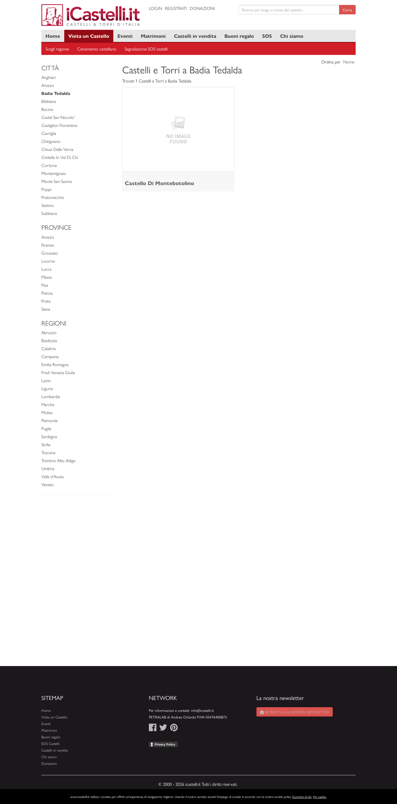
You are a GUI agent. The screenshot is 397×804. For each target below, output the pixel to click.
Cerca (347, 9)
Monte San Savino (56, 181)
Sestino (47, 205)
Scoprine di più (302, 796)
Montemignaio (53, 173)
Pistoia (47, 293)
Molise (46, 412)
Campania (50, 356)
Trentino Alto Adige (58, 460)
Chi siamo (291, 35)
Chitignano (50, 141)
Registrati (176, 8)
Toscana (48, 452)
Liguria (47, 388)
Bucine (47, 109)
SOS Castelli (50, 743)
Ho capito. (320, 796)
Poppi (46, 189)
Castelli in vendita (195, 35)
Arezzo (47, 85)
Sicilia (45, 444)
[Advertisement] (77, 583)
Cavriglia (48, 133)
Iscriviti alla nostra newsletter (294, 712)
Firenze (47, 245)
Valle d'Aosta (52, 476)
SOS (267, 35)
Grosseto (49, 253)
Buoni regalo (239, 35)
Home (52, 35)
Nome (348, 61)
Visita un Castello (88, 35)
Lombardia (50, 396)
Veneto (47, 484)
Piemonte (49, 420)
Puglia (46, 428)
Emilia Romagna (55, 364)
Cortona (49, 165)
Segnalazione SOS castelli (146, 49)
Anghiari (48, 77)
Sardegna (49, 436)
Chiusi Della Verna (57, 149)
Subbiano (49, 213)
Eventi (125, 35)
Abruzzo (49, 332)
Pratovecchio (52, 197)
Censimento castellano (96, 49)
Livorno (48, 261)
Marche (47, 404)
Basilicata (49, 340)
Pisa (44, 285)
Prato (46, 301)
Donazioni (202, 8)
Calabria (48, 348)
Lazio (46, 380)
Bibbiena (48, 101)
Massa (46, 277)
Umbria (47, 468)
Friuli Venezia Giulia (58, 372)
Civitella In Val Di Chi (59, 157)
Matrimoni (153, 35)
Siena (45, 309)
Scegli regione (57, 49)
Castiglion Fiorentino (59, 125)
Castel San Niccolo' (58, 117)
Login (155, 8)
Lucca (46, 269)
